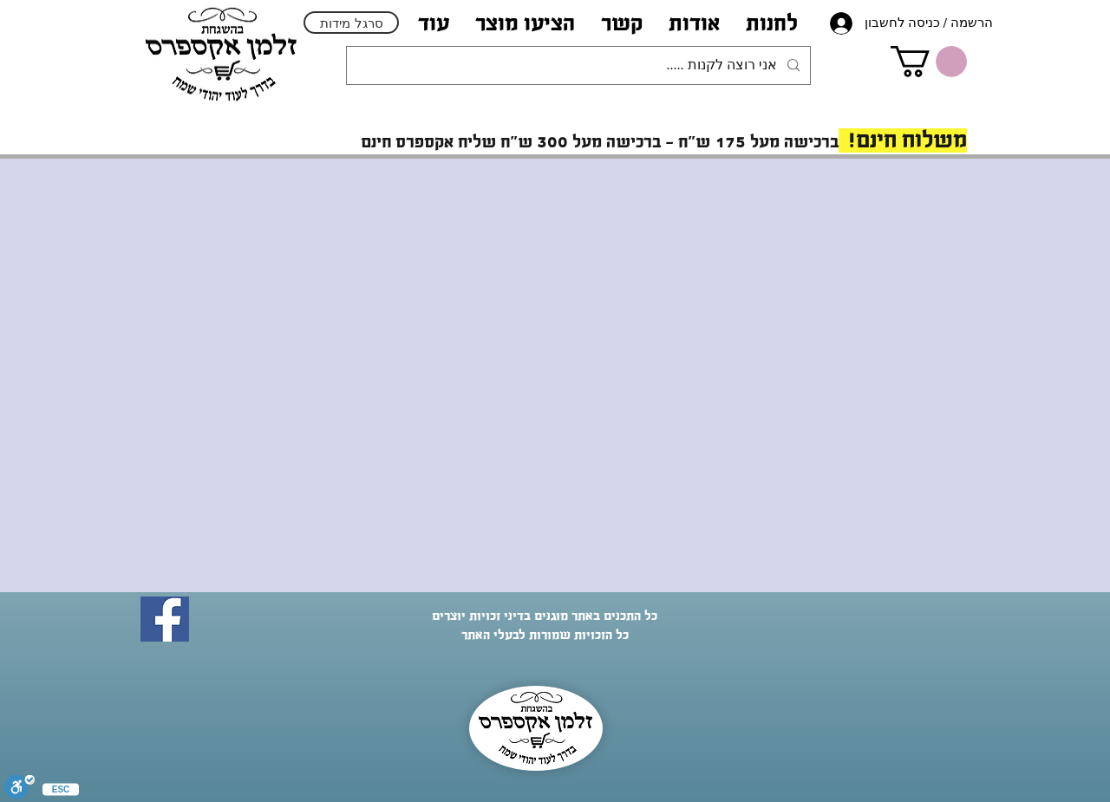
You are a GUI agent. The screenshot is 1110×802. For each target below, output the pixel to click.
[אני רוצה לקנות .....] (580, 65)
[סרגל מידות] (351, 22)
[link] (929, 61)
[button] (694, 22)
